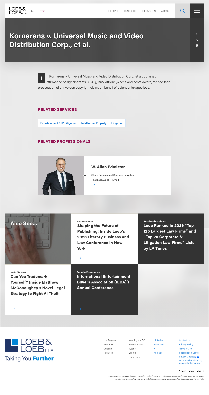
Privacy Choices (189, 356)
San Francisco (136, 344)
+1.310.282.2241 (100, 180)
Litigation (117, 123)
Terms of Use (185, 348)
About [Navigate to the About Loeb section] (166, 11)
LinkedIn (158, 340)
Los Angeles (109, 340)
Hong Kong (134, 356)
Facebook (159, 344)
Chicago (107, 348)
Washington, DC (137, 340)
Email (115, 180)
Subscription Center (189, 352)
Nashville (108, 352)
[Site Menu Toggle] (197, 10)
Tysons (132, 348)
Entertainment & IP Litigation (58, 123)
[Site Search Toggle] (182, 10)
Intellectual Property (94, 123)
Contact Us (184, 340)
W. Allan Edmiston (108, 166)
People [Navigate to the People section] (113, 11)
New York (108, 344)
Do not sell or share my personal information (190, 362)
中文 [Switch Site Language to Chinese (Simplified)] (42, 10)
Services (149, 11)
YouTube (158, 352)
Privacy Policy (186, 344)
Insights (130, 11)
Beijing (132, 352)
